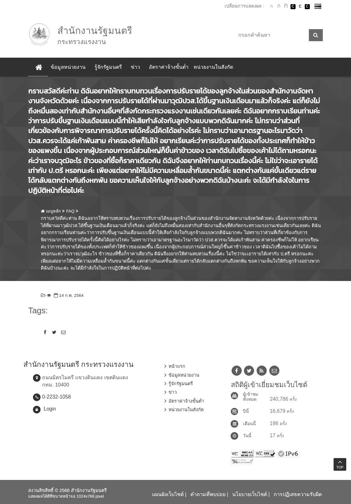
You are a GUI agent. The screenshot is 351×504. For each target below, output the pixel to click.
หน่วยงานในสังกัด (213, 67)
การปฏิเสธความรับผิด (298, 494)
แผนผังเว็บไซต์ (168, 494)
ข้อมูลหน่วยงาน (68, 67)
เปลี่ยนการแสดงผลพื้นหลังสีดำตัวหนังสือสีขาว (293, 6)
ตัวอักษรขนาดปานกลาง (278, 6)
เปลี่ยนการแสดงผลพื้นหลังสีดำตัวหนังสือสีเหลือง (307, 6)
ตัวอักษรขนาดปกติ (271, 6)
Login (50, 408)
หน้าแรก (177, 366)
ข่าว (135, 67)
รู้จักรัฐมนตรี (108, 67)
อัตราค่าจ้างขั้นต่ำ (168, 67)
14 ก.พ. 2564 (68, 295)
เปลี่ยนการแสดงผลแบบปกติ (300, 6)
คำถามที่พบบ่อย (208, 494)
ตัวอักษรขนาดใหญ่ (285, 6)
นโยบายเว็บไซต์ (249, 494)
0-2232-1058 (56, 396)
